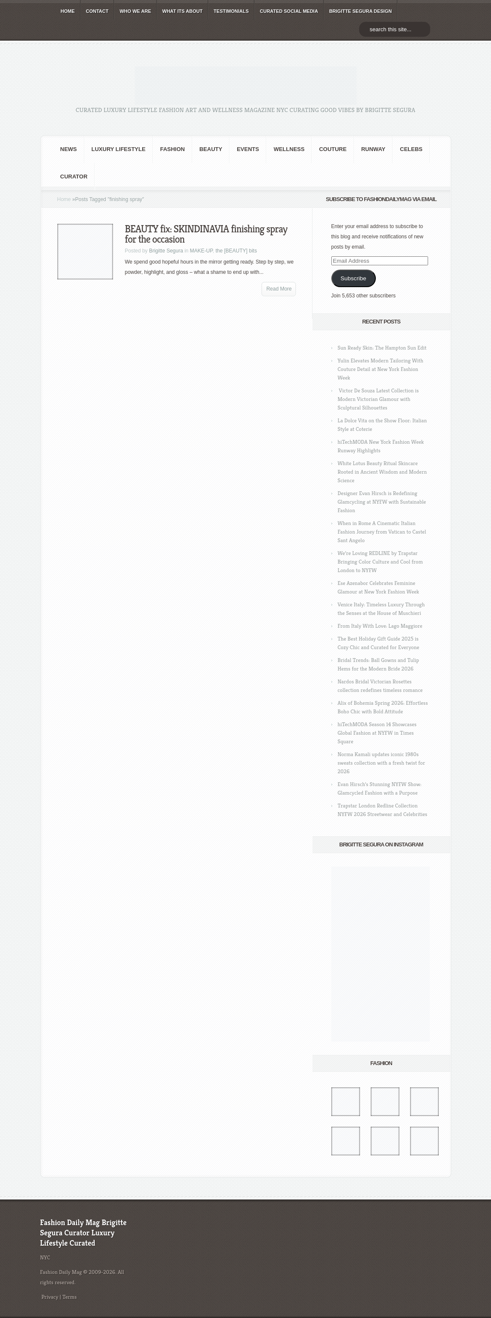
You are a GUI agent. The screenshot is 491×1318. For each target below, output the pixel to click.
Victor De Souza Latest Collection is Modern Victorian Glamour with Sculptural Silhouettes (378, 399)
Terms (69, 1296)
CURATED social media (289, 11)
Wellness (289, 149)
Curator (74, 176)
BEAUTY (210, 149)
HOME (68, 11)
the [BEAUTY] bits (236, 251)
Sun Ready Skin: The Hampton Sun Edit (382, 347)
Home (64, 199)
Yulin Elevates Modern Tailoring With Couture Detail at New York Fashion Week (380, 369)
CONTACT (97, 11)
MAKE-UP (201, 251)
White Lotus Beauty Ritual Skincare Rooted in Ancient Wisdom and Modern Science (382, 472)
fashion (172, 149)
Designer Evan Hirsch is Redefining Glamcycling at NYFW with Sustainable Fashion (382, 502)
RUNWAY (373, 149)
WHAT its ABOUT (182, 11)
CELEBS (411, 149)
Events (248, 149)
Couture (332, 149)
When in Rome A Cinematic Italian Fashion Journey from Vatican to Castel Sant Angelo (382, 531)
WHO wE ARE (135, 11)
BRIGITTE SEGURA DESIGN (360, 11)
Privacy (50, 1296)
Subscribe (353, 278)
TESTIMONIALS (231, 11)
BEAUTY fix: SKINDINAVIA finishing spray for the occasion (206, 234)
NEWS (68, 149)
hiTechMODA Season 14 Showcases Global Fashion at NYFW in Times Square (377, 733)
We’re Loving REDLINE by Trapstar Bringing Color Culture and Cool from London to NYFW (380, 561)
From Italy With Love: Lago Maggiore (380, 625)
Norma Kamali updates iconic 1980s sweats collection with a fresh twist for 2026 (381, 763)
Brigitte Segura (166, 251)
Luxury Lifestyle (119, 149)
